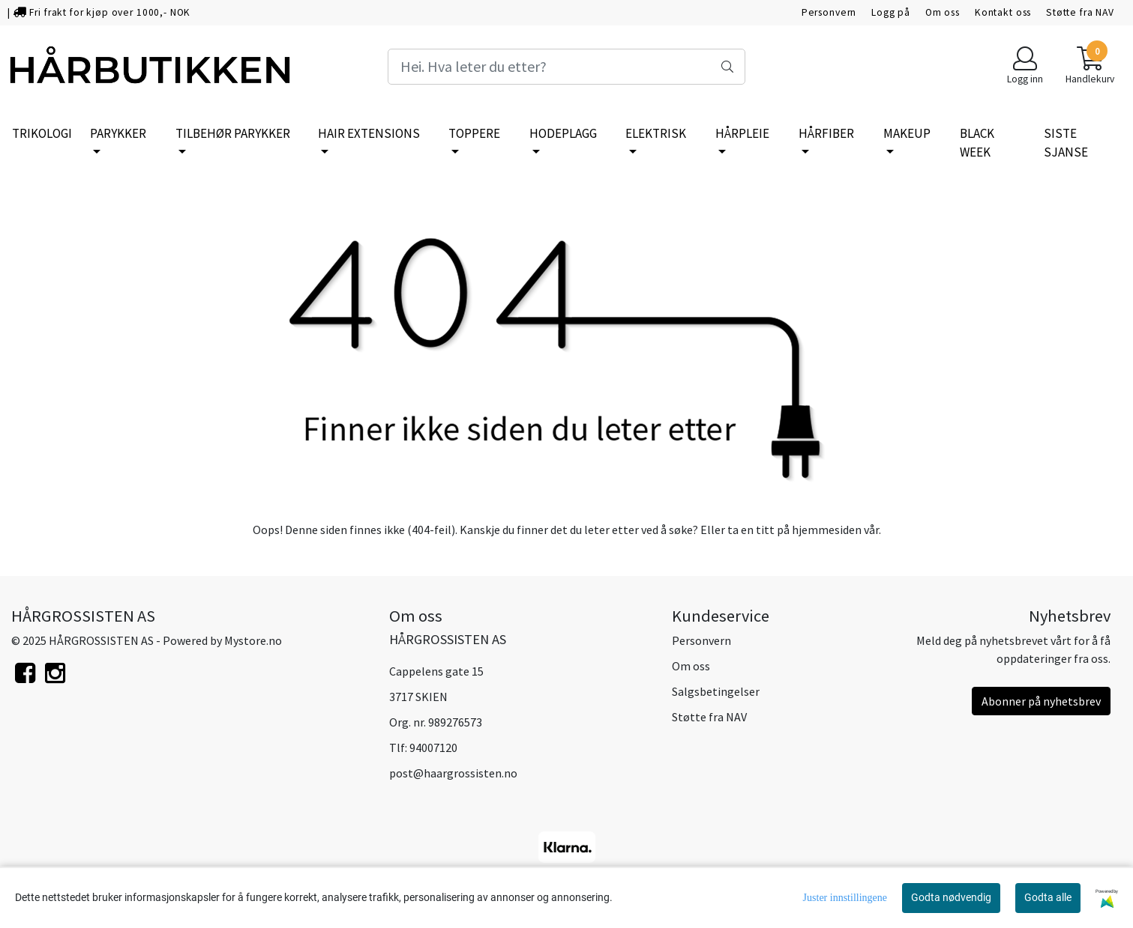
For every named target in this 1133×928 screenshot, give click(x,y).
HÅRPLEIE (742, 133)
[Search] (566, 67)
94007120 (433, 747)
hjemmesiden (827, 529)
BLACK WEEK (977, 143)
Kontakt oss (1003, 12)
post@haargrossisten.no (453, 772)
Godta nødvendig (951, 897)
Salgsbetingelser (716, 691)
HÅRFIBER (826, 133)
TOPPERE (474, 133)
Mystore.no (253, 640)
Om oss (942, 12)
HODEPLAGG (563, 133)
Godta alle (1048, 897)
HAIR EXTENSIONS (369, 133)
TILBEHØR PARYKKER (232, 133)
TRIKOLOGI (42, 133)
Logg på (890, 12)
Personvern (829, 12)
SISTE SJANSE (1066, 143)
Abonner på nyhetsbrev (1041, 701)
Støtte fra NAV (1080, 12)
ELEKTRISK (655, 133)
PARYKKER (118, 133)
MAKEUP (907, 133)
